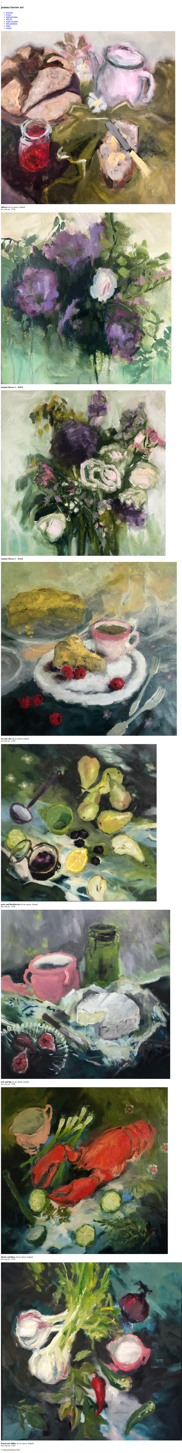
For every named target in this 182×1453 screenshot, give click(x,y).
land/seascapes (11, 17)
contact (9, 28)
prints (8, 26)
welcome (9, 12)
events (8, 15)
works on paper (12, 21)
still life (9, 19)
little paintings (11, 23)
